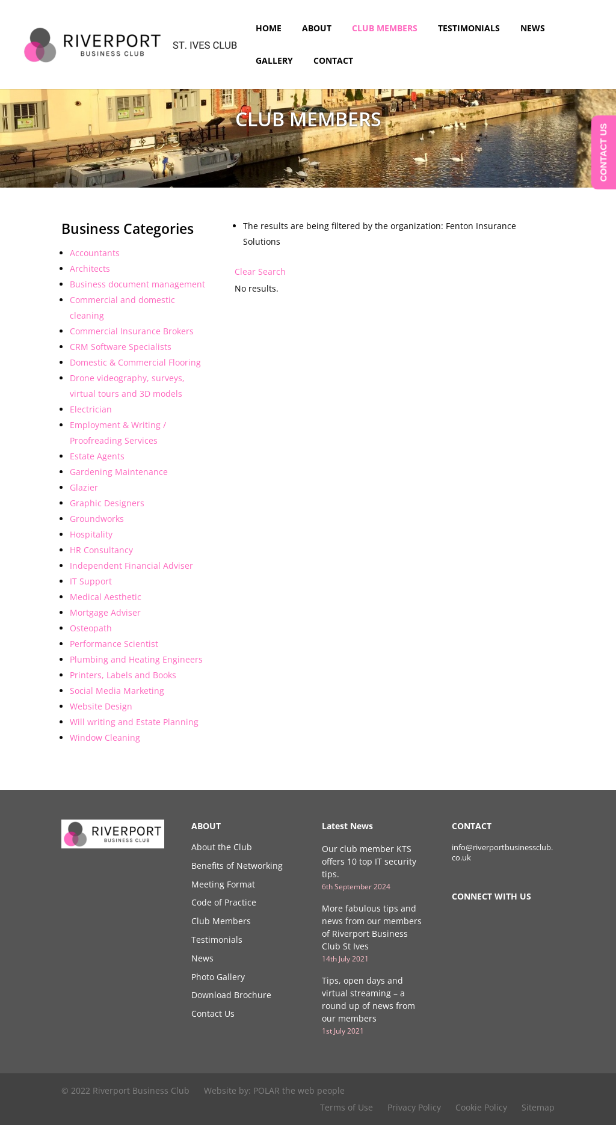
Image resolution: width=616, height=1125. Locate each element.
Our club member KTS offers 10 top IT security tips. (369, 861)
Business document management (137, 284)
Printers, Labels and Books (123, 675)
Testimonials (469, 29)
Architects (90, 268)
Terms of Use (346, 1107)
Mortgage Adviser (105, 612)
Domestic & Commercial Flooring (135, 362)
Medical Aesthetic (105, 596)
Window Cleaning (105, 737)
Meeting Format (223, 884)
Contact (333, 61)
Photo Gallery (218, 976)
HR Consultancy (101, 550)
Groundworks (97, 518)
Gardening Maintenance (119, 471)
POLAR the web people (299, 1090)
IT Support (91, 581)
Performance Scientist (114, 643)
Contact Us (213, 1013)
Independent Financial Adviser (131, 565)
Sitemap (538, 1107)
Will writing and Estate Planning (134, 722)
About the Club (221, 847)
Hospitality (91, 534)
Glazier (84, 487)
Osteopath (91, 628)
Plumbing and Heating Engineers (136, 659)
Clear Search (260, 271)
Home (269, 29)
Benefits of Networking (237, 865)
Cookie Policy (481, 1107)
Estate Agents (97, 456)
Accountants (95, 253)
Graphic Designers (107, 503)
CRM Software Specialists (120, 346)
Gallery (274, 61)
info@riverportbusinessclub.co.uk (502, 852)
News (532, 29)
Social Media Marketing (117, 690)
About (316, 29)
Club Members (384, 29)
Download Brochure (231, 995)
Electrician (91, 409)
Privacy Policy (414, 1107)
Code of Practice (223, 902)
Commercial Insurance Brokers (132, 331)
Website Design (101, 706)
